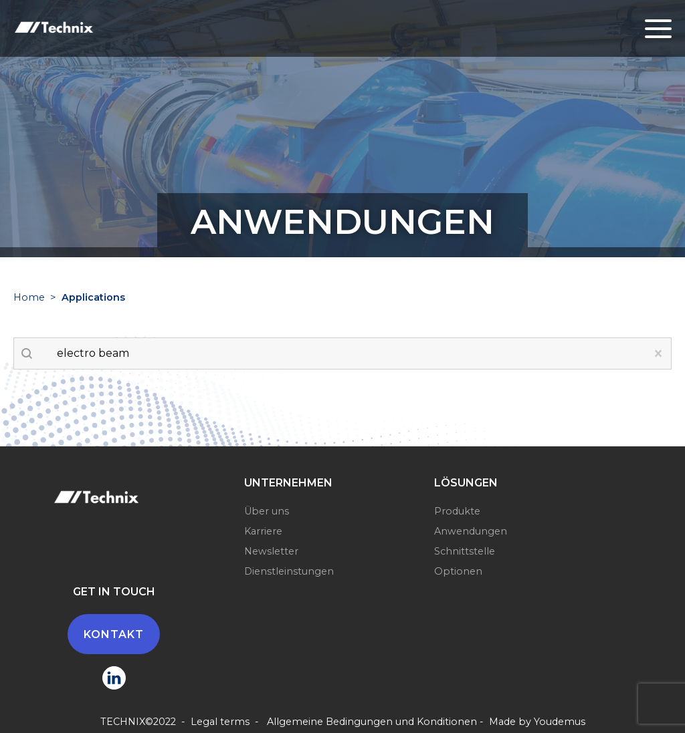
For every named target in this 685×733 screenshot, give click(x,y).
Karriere (263, 531)
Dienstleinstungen (289, 571)
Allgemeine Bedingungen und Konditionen (372, 722)
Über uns (266, 511)
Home (29, 297)
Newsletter (271, 551)
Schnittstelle (464, 551)
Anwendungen (470, 531)
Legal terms (220, 722)
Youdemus (559, 722)
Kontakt (114, 634)
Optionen (458, 571)
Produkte (457, 511)
